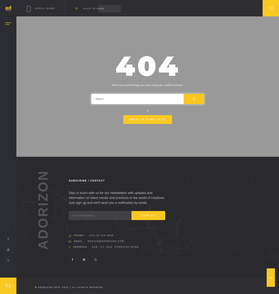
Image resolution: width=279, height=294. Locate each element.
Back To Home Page (148, 119)
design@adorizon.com (106, 241)
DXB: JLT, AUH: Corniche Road (115, 247)
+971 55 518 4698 (101, 235)
